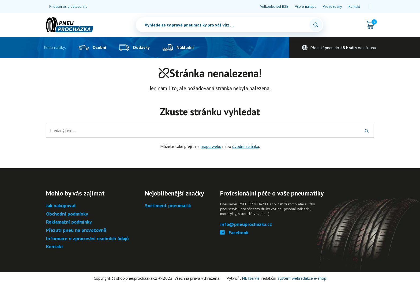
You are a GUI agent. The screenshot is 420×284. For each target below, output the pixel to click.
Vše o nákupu (305, 6)
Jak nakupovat (61, 206)
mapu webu (211, 146)
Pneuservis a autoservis (68, 6)
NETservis (251, 278)
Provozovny (332, 6)
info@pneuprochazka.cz (246, 224)
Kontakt (354, 6)
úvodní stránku (245, 146)
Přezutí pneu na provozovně (76, 230)
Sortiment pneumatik (168, 206)
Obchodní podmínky (67, 214)
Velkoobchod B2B (274, 6)
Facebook (234, 233)
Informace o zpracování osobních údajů (87, 238)
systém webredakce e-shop (302, 278)
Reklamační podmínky (69, 222)
